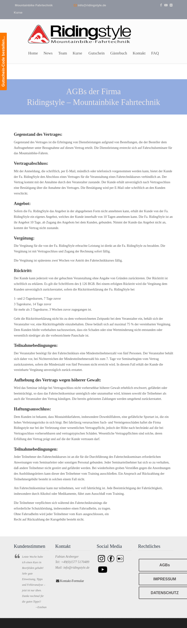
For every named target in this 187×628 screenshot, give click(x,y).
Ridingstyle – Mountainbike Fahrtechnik (79, 32)
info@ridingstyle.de (92, 5)
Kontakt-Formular (70, 581)
